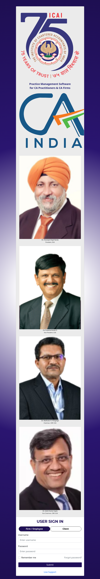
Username (23, 534)
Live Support (50, 572)
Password (23, 546)
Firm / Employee (34, 528)
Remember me (28, 557)
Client (66, 528)
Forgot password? (73, 557)
